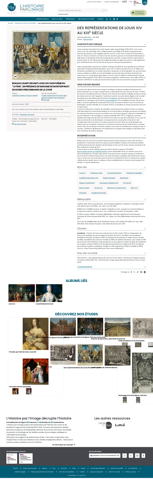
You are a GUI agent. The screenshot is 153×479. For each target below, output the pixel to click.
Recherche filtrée (86, 19)
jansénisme (124, 178)
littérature (83, 193)
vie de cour (98, 188)
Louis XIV (82, 173)
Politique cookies (130, 473)
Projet (74, 469)
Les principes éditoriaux (97, 469)
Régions (44, 469)
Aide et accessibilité (116, 469)
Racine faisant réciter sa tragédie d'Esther (92, 151)
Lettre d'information (94, 1)
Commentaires (84, 266)
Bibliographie (84, 199)
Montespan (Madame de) (109, 183)
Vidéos (100, 19)
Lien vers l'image (20, 124)
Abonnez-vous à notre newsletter (104, 456)
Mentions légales (20, 473)
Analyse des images (88, 84)
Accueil (10, 23)
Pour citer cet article (87, 253)
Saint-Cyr (134, 188)
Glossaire (82, 228)
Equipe (83, 469)
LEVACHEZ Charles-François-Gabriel (25, 95)
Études (15, 469)
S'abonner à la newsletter (136, 12)
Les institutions (133, 469)
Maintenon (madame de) (116, 188)
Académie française (98, 193)
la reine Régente (110, 100)
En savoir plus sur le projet (63, 446)
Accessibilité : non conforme (76, 476)
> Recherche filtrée (63, 14)
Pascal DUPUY (88, 39)
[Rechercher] (80, 10)
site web (47, 100)
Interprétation (86, 135)
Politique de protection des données (42, 473)
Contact (82, 473)
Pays (54, 469)
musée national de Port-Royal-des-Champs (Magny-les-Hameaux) (54, 96)
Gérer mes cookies (114, 473)
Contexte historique (89, 44)
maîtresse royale (96, 173)
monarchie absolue (114, 173)
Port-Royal (127, 183)
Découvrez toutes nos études (26, 23)
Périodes (70, 19)
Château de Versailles (134, 173)
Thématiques (41, 19)
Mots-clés (56, 19)
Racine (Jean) (84, 188)
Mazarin (114, 98)
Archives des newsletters (66, 473)
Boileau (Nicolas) (109, 178)
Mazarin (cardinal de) (87, 183)
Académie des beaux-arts (88, 178)
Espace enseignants (112, 1)
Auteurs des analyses (30, 469)
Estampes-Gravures (27, 115)
